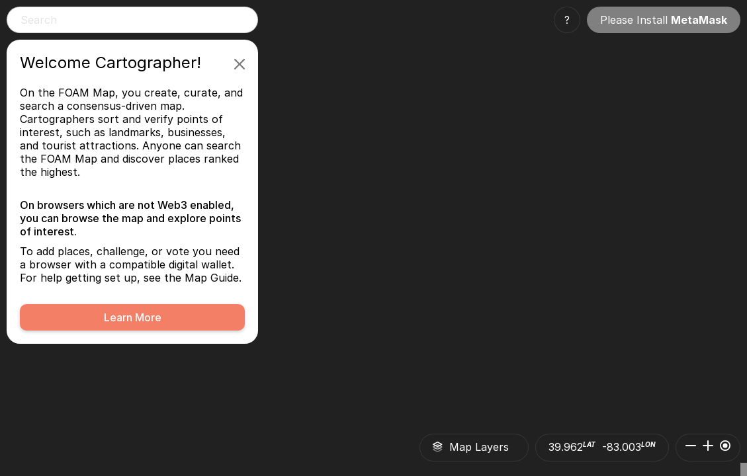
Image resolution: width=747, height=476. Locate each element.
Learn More (132, 317)
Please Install (663, 19)
